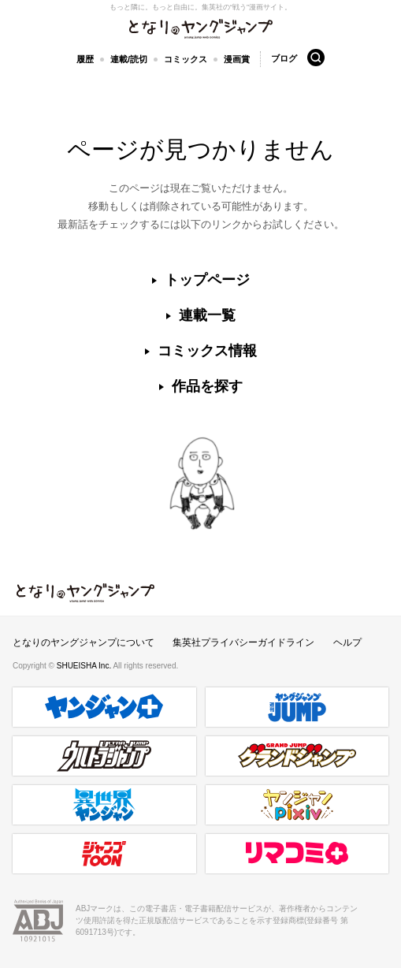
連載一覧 (207, 315)
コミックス (185, 59)
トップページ (207, 280)
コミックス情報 (207, 351)
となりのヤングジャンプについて (83, 642)
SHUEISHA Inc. (85, 665)
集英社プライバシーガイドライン (243, 642)
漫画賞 (237, 59)
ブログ (284, 58)
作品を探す (207, 386)
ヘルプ (347, 642)
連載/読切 (128, 59)
